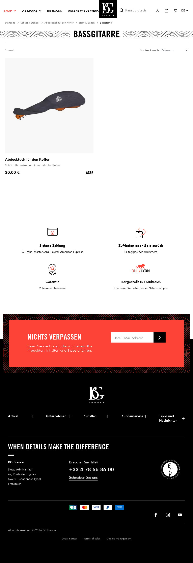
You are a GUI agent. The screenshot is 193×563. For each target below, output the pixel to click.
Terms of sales (92, 538)
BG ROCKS (54, 11)
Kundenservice (132, 416)
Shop (8, 11)
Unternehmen (56, 416)
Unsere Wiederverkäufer (88, 11)
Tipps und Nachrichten (168, 418)
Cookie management (119, 538)
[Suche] (135, 10)
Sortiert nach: (150, 50)
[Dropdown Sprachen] (184, 10)
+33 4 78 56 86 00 (91, 469)
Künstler (90, 416)
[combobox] (174, 50)
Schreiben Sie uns (83, 477)
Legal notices (70, 538)
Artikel (13, 416)
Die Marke (29, 11)
